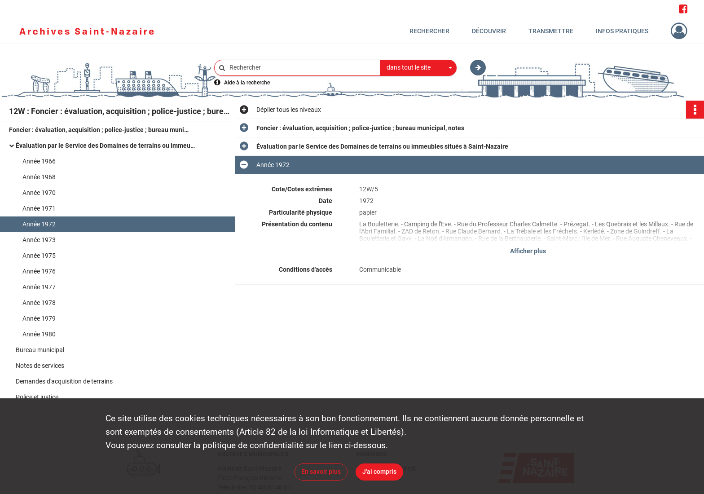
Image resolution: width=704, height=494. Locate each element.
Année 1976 (39, 271)
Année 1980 (39, 334)
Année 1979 (39, 318)
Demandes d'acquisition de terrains (64, 381)
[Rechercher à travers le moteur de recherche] (301, 67)
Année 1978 (39, 302)
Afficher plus (528, 251)
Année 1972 (39, 224)
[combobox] (418, 68)
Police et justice (37, 397)
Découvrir (489, 31)
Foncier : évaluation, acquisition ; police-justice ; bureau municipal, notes (99, 129)
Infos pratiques (622, 31)
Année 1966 (39, 161)
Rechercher (429, 31)
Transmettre (550, 31)
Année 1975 (39, 255)
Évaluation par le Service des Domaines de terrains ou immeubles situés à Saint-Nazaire (105, 145)
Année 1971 (39, 208)
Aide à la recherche (247, 82)
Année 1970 (39, 192)
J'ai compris (379, 471)
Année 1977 (39, 287)
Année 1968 (39, 177)
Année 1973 (39, 239)
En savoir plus (321, 471)
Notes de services (40, 365)
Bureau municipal (40, 349)
